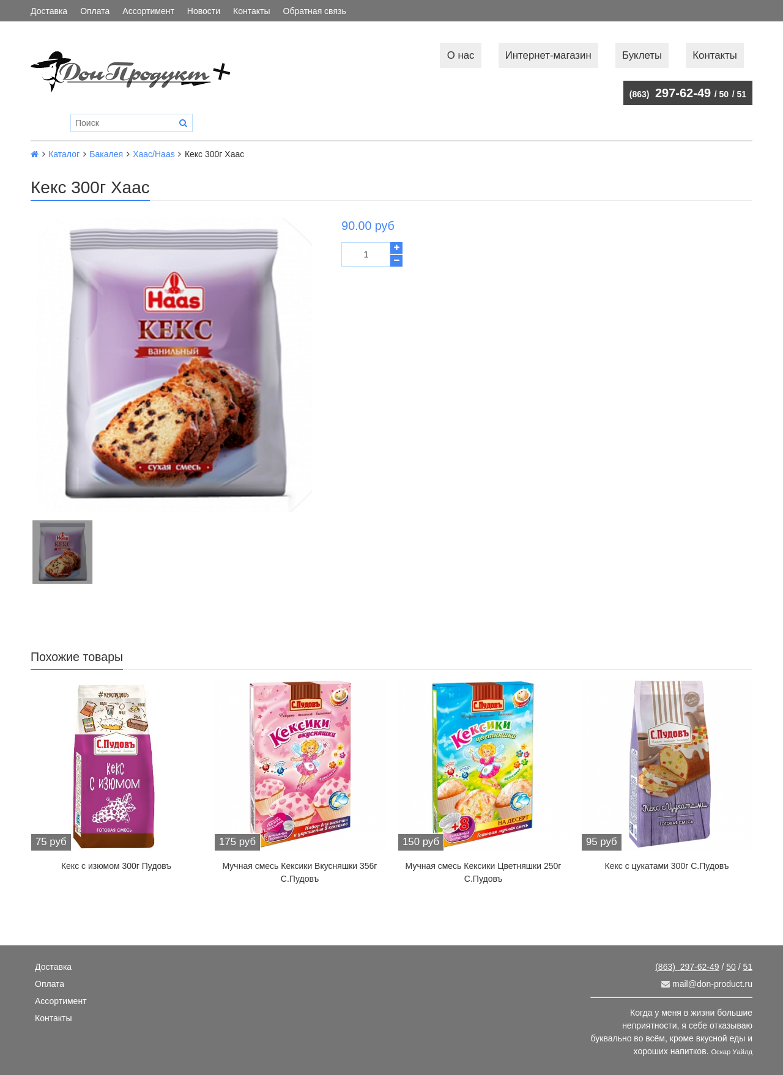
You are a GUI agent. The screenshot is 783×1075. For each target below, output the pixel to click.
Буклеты (642, 55)
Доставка (49, 11)
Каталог (64, 154)
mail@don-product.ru (706, 984)
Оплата (94, 11)
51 (741, 94)
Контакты (251, 11)
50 (724, 94)
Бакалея (106, 154)
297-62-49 (670, 93)
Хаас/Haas (153, 154)
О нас (461, 55)
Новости (203, 11)
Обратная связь (314, 11)
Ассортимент (148, 11)
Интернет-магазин (548, 55)
